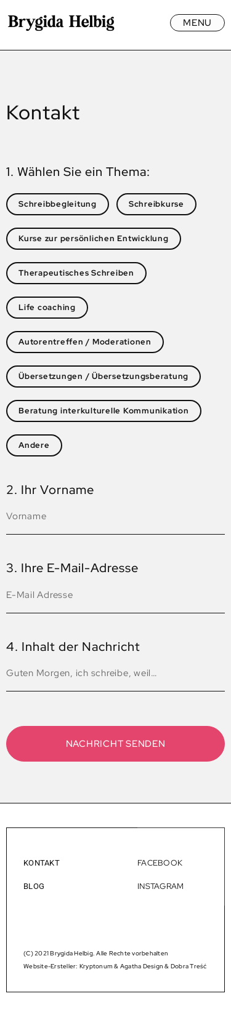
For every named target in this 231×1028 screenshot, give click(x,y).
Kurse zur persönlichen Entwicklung (93, 238)
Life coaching (47, 307)
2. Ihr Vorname (50, 490)
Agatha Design (141, 966)
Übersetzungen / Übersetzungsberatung (103, 376)
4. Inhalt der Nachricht (73, 647)
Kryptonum (96, 966)
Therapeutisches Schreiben (76, 273)
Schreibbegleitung (57, 204)
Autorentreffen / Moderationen (85, 342)
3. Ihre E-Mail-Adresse (72, 568)
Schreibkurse (156, 204)
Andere (34, 445)
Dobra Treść (189, 966)
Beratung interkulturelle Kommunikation (103, 410)
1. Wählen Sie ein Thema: (78, 172)
